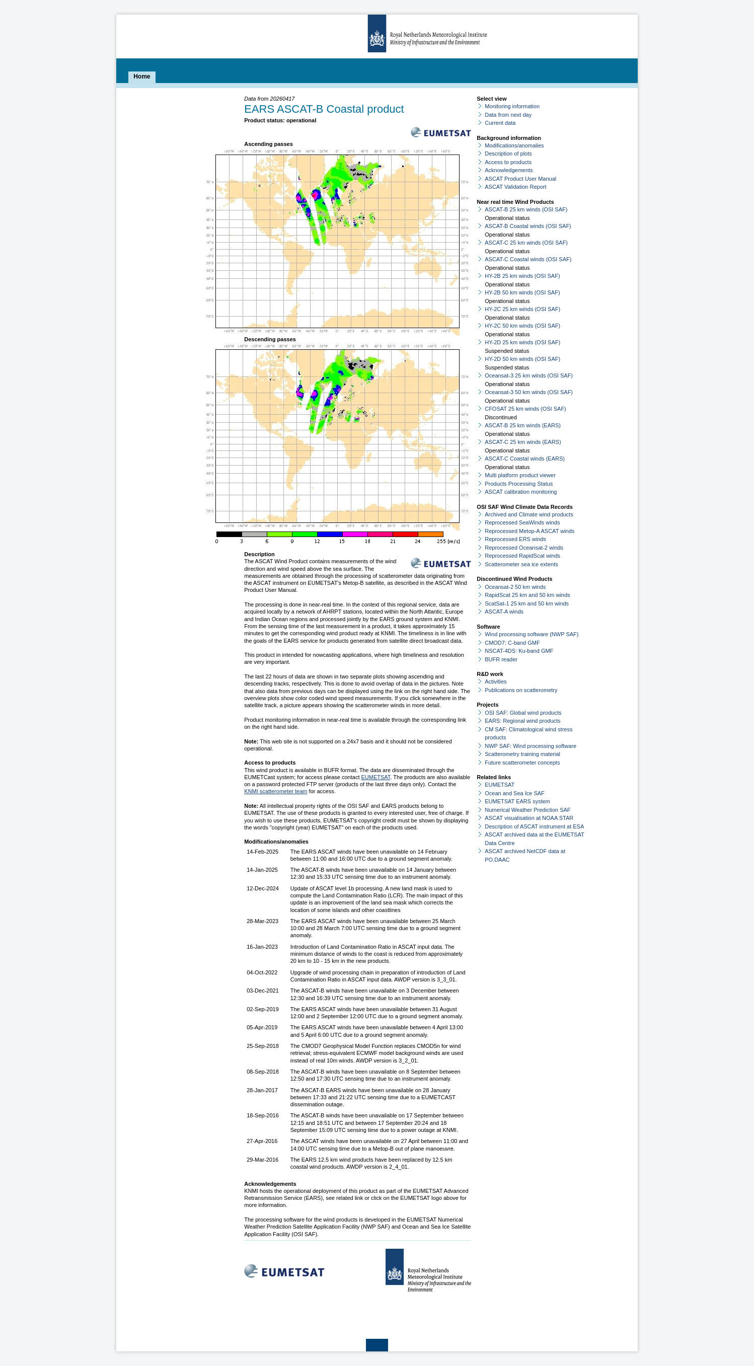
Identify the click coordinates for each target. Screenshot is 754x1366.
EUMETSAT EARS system (517, 801)
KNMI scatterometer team (275, 791)
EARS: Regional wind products (522, 721)
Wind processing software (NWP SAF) (531, 634)
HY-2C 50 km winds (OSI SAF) (522, 326)
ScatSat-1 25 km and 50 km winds (527, 603)
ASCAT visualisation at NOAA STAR (529, 818)
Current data (500, 123)
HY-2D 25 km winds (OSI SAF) (522, 342)
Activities (495, 681)
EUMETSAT (376, 777)
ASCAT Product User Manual (520, 179)
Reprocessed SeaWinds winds (522, 522)
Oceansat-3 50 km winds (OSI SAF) (529, 392)
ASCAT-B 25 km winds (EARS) (523, 425)
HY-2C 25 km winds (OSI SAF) (522, 309)
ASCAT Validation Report (515, 187)
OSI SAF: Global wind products (523, 713)
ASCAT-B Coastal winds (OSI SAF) (528, 226)
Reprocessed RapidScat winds (522, 556)
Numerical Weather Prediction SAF (527, 810)
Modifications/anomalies (514, 145)
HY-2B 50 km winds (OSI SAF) (522, 292)
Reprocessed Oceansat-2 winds (524, 548)
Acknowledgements (509, 170)
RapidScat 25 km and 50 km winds (527, 595)
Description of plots (508, 153)
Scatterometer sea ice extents (521, 564)
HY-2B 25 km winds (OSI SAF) (522, 276)
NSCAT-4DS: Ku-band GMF (519, 651)
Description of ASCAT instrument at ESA (534, 826)
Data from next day (508, 115)
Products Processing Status (519, 484)
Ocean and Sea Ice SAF (515, 793)
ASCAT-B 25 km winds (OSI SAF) (526, 209)
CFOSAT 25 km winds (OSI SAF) (525, 409)
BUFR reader (501, 659)
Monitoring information (512, 106)
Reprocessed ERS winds (515, 539)
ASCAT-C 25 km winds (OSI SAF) (526, 243)
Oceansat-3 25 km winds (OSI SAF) (529, 375)
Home (141, 76)
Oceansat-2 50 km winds (515, 587)
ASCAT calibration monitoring (521, 492)
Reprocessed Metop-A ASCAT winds (529, 531)
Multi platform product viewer (520, 475)
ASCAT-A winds (504, 612)
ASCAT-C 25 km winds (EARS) (523, 442)
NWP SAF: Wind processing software (530, 746)
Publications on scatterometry (521, 690)
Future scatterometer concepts (522, 763)
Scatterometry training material (522, 754)
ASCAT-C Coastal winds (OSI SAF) (528, 259)
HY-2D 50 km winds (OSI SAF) (522, 359)
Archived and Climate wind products (529, 514)
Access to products (508, 162)
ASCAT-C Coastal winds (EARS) (525, 459)
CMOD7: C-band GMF (512, 643)
